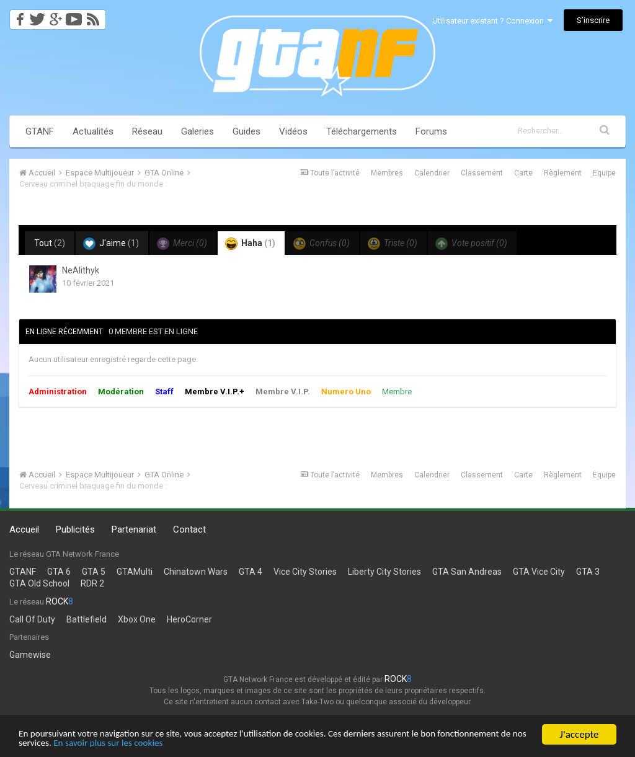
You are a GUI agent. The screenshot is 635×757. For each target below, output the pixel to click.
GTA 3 (588, 572)
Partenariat (134, 529)
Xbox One (137, 619)
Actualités (93, 131)
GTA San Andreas (467, 572)
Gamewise (30, 655)
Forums (431, 131)
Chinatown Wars (196, 572)
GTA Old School (39, 583)
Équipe (604, 173)
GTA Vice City (539, 572)
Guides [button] (246, 131)
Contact (189, 529)
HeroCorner (189, 619)
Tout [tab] (49, 243)
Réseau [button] (147, 131)
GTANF (39, 131)
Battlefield (86, 619)
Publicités (75, 529)
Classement (482, 173)
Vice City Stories (305, 572)
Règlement (563, 173)
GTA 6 (59, 572)
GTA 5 (93, 572)
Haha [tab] (250, 243)
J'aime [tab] (111, 243)
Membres (387, 173)
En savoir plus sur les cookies (221, 743)
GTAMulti (135, 572)
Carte (523, 173)
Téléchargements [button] (361, 131)
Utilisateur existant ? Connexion (492, 20)
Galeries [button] (197, 131)
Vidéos (293, 131)
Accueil (24, 529)
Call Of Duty (32, 619)
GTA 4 (250, 572)
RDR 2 (92, 583)
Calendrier (432, 173)
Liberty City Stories (384, 572)
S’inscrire (593, 20)
